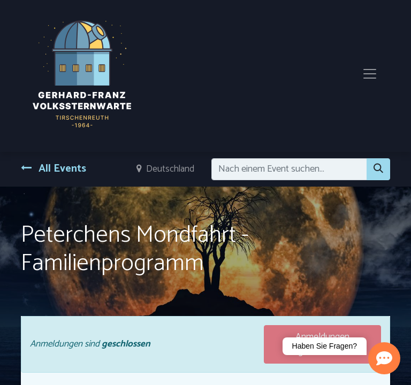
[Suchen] (378, 169)
